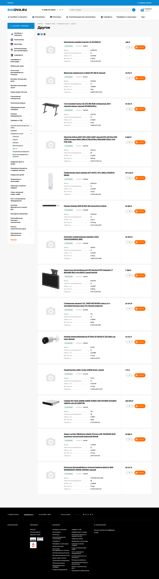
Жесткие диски (18, 145)
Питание (16, 136)
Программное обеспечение (80, 570)
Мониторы (55, 534)
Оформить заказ (35, 534)
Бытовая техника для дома (60, 553)
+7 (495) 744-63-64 (48, 10)
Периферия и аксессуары (60, 544)
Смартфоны (56, 541)
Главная (10, 3)
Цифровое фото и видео (79, 532)
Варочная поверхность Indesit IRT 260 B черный (84, 73)
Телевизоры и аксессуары (80, 541)
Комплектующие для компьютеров (59, 537)
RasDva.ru (111, 530)
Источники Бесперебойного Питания (60, 549)
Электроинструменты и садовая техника (79, 535)
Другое (15, 148)
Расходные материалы (79, 560)
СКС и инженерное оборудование (78, 552)
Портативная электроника (60, 560)
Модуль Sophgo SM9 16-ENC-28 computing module (85, 206)
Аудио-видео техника (59, 558)
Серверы (14, 130)
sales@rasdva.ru (29, 514)
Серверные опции (63, 23)
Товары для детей (77, 538)
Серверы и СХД (50, 23)
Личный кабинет (35, 532)
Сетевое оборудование (59, 569)
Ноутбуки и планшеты (59, 529)
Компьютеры (56, 532)
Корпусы (16, 142)
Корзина (32, 529)
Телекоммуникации (58, 563)
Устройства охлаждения (21, 151)
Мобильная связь (58, 546)
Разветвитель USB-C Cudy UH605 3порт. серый (84, 370)
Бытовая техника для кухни (61, 555)
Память (15, 139)
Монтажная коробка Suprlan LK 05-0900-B (82, 42)
